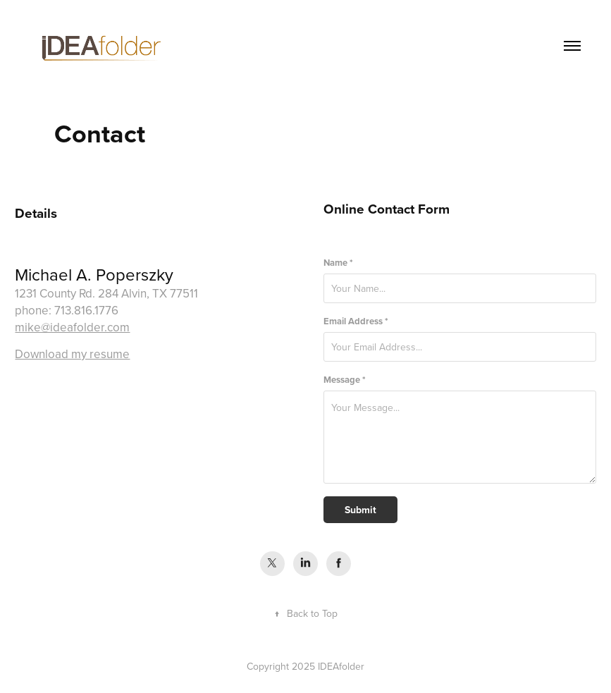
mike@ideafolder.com (72, 327)
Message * (344, 379)
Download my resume (72, 353)
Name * (338, 262)
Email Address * (355, 321)
